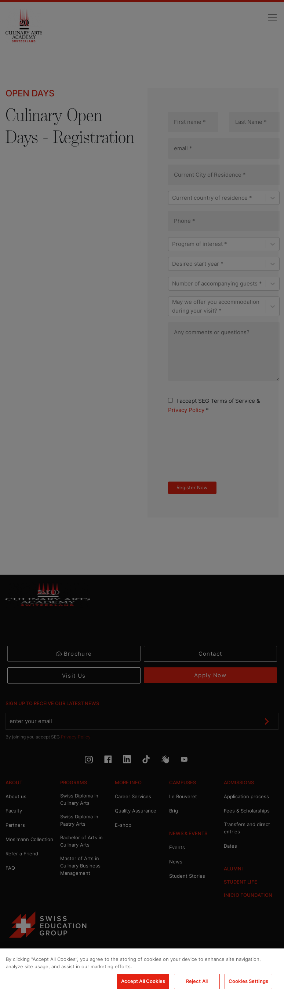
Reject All (197, 981)
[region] (142, 971)
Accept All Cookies (143, 981)
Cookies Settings (248, 981)
